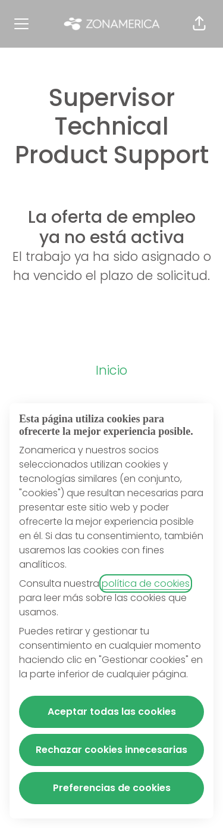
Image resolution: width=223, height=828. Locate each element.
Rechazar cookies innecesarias (111, 750)
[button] (199, 24)
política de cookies (146, 583)
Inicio (111, 370)
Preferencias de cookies (112, 788)
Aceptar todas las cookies (112, 711)
